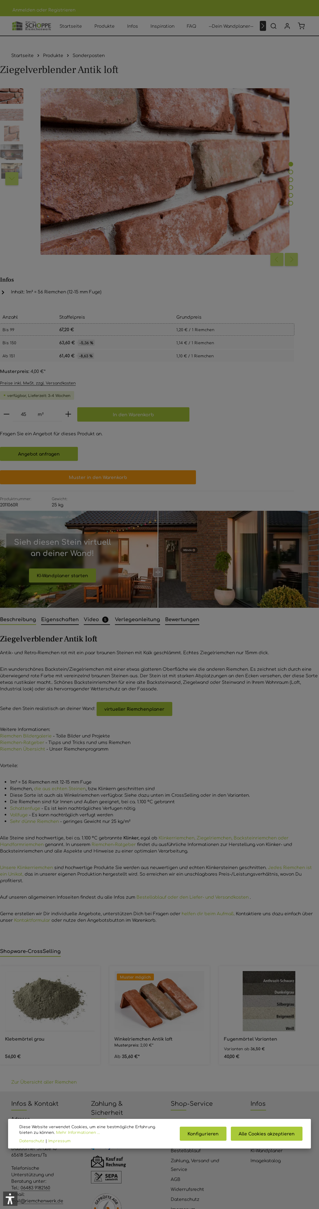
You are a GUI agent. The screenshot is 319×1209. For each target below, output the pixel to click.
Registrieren (61, 9)
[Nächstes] (263, 32)
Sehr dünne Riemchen (34, 671)
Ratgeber (260, 990)
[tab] (18, 469)
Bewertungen (185, 990)
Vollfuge (19, 664)
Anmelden (23, 9)
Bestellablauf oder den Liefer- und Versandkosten (193, 746)
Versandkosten (196, 1180)
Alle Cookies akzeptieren (268, 1133)
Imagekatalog (265, 1010)
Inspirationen (265, 980)
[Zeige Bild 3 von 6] (170, 151)
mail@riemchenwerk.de (37, 1050)
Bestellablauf (186, 1000)
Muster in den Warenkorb (235, 321)
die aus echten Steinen (60, 638)
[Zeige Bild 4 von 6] (170, 159)
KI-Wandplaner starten (62, 425)
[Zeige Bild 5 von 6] (170, 167)
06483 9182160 (35, 1037)
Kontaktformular (32, 769)
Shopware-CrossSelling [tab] (30, 800)
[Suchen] (273, 32)
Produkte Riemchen (272, 970)
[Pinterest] (167, 1159)
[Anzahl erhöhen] (261, 238)
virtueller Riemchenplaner (134, 558)
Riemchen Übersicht (22, 598)
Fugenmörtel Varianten (250, 888)
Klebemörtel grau (25, 888)
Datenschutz (185, 1048)
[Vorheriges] (156, 191)
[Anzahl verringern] (200, 238)
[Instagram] (184, 1159)
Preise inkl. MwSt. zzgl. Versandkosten (231, 207)
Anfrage (99, 1109)
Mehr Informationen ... (64, 1132)
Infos (257, 953)
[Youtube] (151, 1159)
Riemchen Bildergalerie (26, 585)
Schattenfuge (25, 657)
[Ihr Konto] (287, 32)
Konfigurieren (205, 1133)
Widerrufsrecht (187, 1038)
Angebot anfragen (232, 298)
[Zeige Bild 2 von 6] (170, 144)
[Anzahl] (217, 238)
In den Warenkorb (249, 258)
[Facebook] (135, 1159)
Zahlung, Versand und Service (195, 1014)
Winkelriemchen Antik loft (143, 888)
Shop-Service (192, 953)
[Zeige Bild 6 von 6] (170, 175)
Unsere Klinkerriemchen (26, 717)
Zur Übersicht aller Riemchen (44, 931)
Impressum (183, 1058)
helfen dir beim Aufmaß (208, 763)
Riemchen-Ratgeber (22, 592)
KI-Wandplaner (266, 1000)
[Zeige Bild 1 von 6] (170, 136)
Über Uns (181, 980)
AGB (175, 1028)
